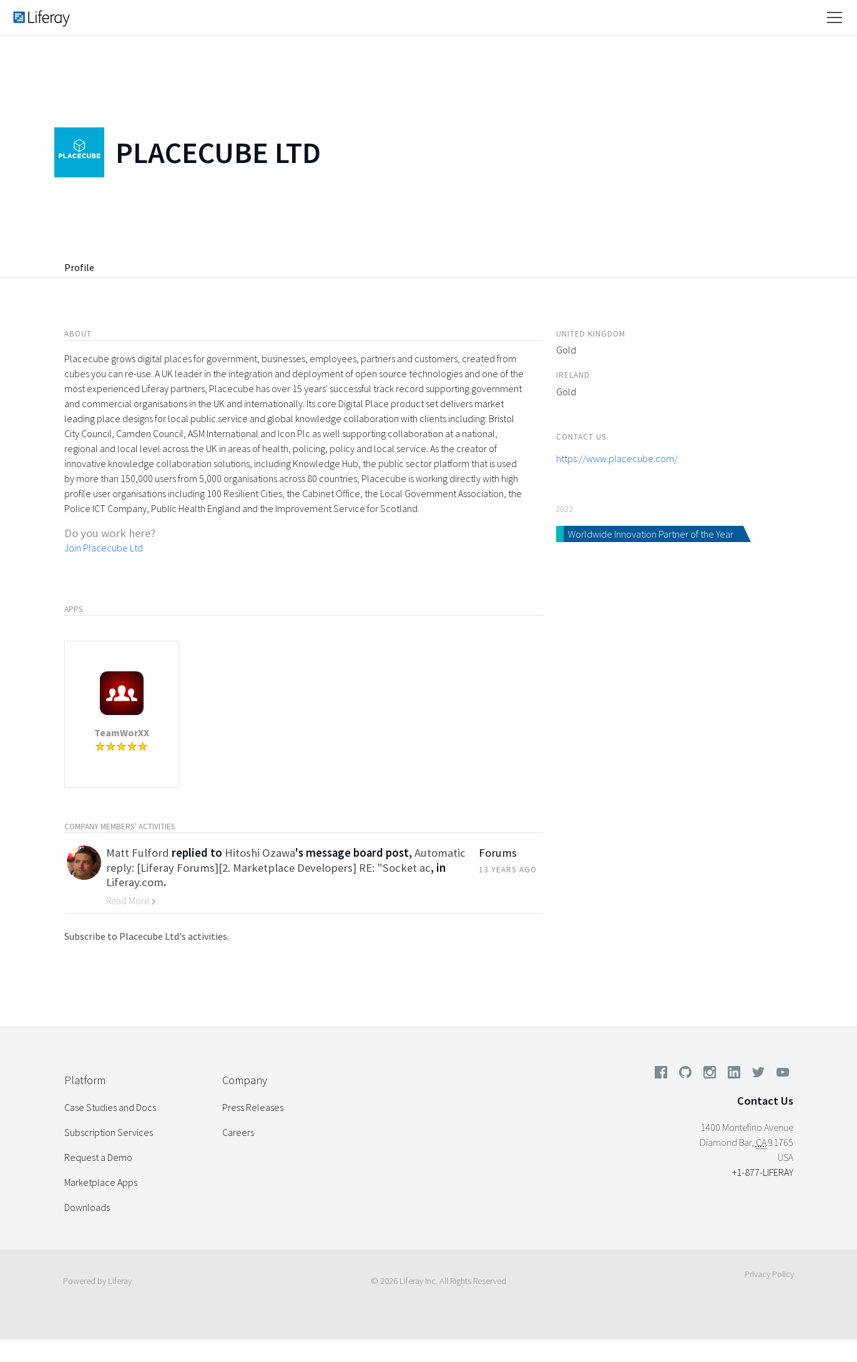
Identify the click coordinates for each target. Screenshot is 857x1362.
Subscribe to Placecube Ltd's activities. (146, 936)
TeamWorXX (121, 732)
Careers (238, 1132)
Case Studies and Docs (110, 1107)
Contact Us (765, 1100)
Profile (79, 267)
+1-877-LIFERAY (762, 1172)
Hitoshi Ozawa (260, 853)
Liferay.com (135, 882)
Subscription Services (108, 1132)
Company (244, 1080)
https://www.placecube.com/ (617, 458)
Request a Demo (98, 1157)
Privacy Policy (769, 1274)
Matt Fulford (137, 853)
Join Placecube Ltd (103, 547)
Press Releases (252, 1107)
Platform (84, 1080)
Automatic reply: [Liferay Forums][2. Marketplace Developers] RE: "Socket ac (286, 860)
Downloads (87, 1207)
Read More (131, 900)
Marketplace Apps (100, 1182)
